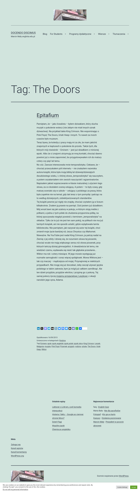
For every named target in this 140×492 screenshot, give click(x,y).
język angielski (58, 343)
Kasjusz (96, 418)
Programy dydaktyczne (80, 34)
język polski (68, 343)
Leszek (97, 343)
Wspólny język (58, 425)
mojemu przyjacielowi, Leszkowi (72, 276)
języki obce (78, 343)
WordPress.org (17, 456)
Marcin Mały (98, 422)
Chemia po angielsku (61, 429)
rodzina (78, 346)
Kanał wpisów (17, 448)
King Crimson (88, 343)
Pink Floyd (55, 346)
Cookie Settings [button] (122, 487)
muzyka (48, 346)
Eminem (43, 343)
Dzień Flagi (57, 422)
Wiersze (102, 34)
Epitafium (48, 115)
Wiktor (44, 349)
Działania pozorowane (111, 418)
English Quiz (103, 407)
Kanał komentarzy (19, 452)
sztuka (84, 346)
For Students (56, 34)
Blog (45, 34)
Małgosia (40, 346)
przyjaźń (71, 346)
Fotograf (97, 414)
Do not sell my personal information (15, 489)
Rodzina (62, 341)
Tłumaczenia (119, 34)
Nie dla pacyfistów (112, 411)
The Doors (91, 346)
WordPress (124, 476)
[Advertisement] (70, 64)
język (50, 343)
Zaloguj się (15, 444)
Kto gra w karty (108, 414)
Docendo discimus (23, 32)
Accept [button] (133, 487)
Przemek (63, 346)
